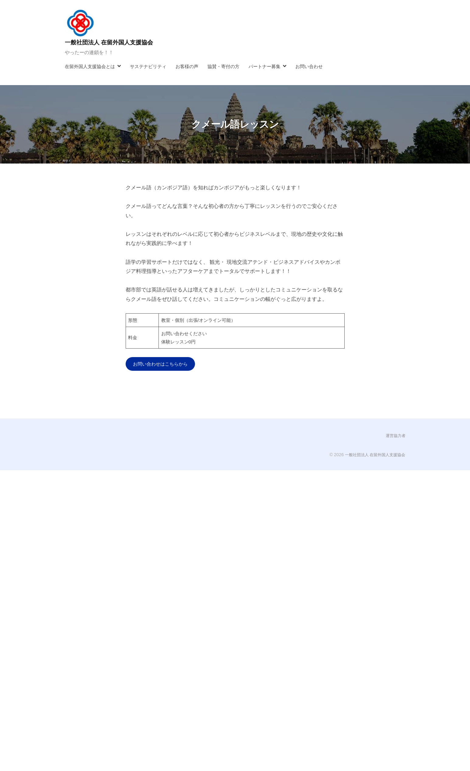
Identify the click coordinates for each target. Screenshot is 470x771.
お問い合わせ (309, 66)
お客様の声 (187, 66)
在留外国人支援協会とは (90, 66)
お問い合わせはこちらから (164, 364)
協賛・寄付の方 (223, 66)
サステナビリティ (148, 66)
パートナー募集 (264, 66)
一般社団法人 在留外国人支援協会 (116, 42)
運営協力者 (395, 436)
